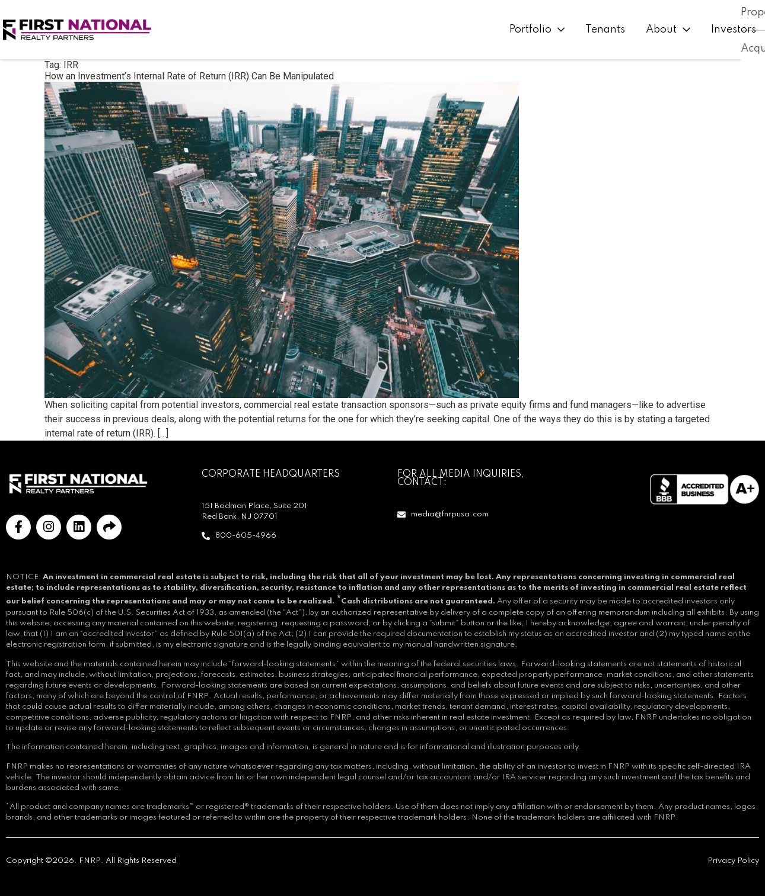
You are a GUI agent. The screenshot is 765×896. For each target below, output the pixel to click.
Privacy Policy (733, 861)
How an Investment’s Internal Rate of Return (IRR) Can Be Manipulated (189, 76)
